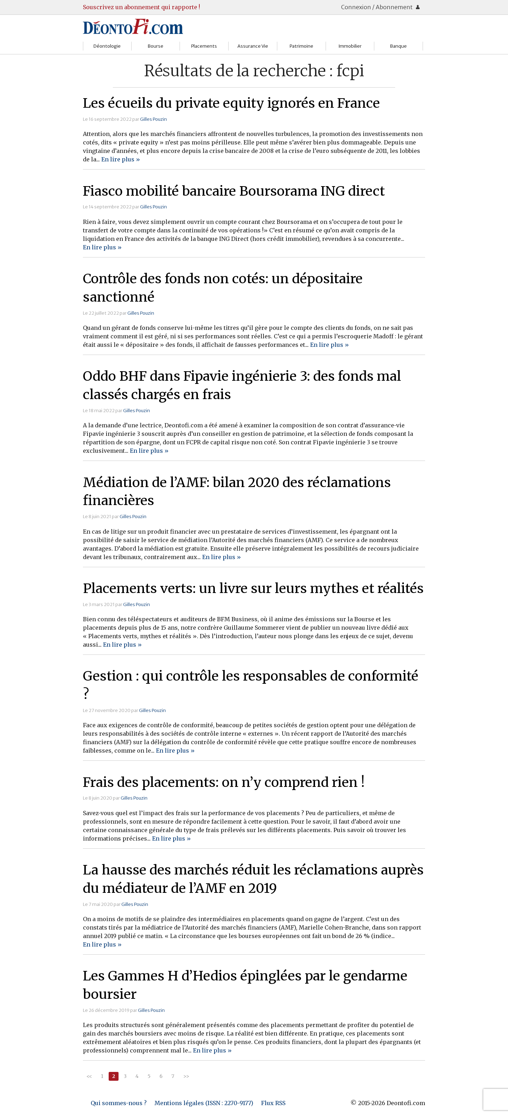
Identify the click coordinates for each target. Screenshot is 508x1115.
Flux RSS (273, 1103)
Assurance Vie (252, 46)
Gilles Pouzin (153, 119)
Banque (398, 46)
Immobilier (350, 46)
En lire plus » (120, 159)
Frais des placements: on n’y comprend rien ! (224, 782)
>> (186, 1076)
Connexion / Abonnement (380, 7)
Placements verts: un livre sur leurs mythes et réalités (253, 588)
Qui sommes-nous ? (119, 1103)
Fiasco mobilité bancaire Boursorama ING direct (234, 191)
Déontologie (107, 46)
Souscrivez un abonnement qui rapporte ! (141, 7)
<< (89, 1076)
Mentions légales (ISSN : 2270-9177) (204, 1103)
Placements (204, 46)
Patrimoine (301, 46)
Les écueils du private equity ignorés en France (231, 103)
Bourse (155, 46)
